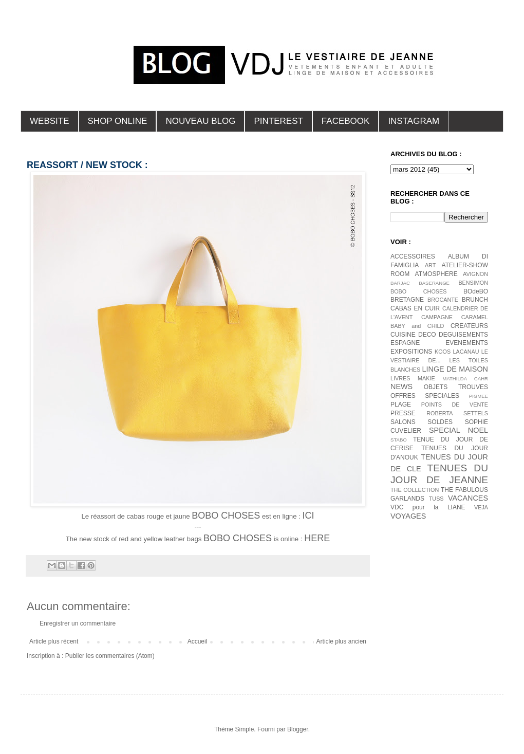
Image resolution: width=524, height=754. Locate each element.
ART (430, 265)
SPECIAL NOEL (458, 430)
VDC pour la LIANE (427, 507)
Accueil (198, 641)
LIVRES (400, 378)
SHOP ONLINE (117, 121)
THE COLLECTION (414, 490)
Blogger (297, 729)
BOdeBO (475, 291)
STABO (398, 440)
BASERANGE (434, 283)
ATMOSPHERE (436, 274)
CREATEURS (469, 325)
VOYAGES (408, 516)
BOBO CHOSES (418, 291)
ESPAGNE (405, 342)
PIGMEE (478, 396)
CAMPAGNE (437, 317)
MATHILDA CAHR (465, 378)
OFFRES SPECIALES (424, 395)
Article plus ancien (341, 641)
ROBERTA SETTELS (457, 413)
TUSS (436, 498)
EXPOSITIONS (411, 351)
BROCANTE (442, 300)
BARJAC (400, 283)
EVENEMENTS (466, 342)
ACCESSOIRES (412, 256)
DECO (427, 334)
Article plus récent (53, 641)
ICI (308, 515)
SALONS (403, 422)
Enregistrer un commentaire (78, 623)
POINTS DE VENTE (454, 404)
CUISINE (403, 334)
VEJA (481, 507)
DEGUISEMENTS (463, 334)
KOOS (443, 351)
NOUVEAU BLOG (200, 121)
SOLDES (440, 422)
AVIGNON (475, 274)
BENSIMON (473, 283)
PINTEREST (278, 121)
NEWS (401, 386)
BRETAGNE (407, 299)
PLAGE (400, 404)
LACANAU (466, 351)
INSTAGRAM (413, 121)
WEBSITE (49, 121)
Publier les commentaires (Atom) (110, 655)
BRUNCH (475, 299)
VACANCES (468, 498)
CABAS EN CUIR (415, 308)
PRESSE (403, 413)
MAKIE (426, 378)
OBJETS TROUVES (456, 387)
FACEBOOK (346, 121)
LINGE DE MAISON (455, 369)
